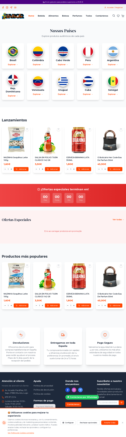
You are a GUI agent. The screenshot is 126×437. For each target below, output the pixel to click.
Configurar (68, 423)
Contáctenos (102, 16)
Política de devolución (44, 390)
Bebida (41, 16)
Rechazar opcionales (88, 423)
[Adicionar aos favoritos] (27, 129)
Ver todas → (118, 220)
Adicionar (21, 169)
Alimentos (53, 16)
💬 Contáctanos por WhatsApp (82, 397)
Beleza (65, 16)
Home (31, 16)
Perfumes (77, 16)
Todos (89, 16)
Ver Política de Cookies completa (21, 433)
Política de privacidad (43, 386)
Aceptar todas (110, 423)
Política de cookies (42, 394)
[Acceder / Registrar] (113, 7)
